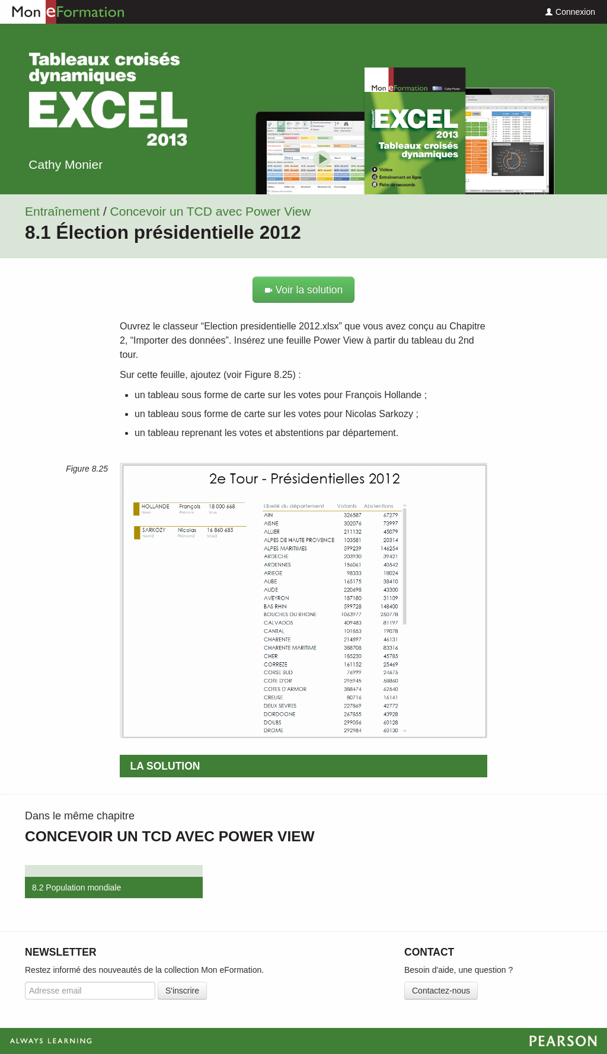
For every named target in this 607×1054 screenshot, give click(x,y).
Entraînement (62, 211)
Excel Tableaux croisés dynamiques (108, 99)
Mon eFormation (62, 12)
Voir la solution (303, 290)
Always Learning (303, 1041)
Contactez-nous (441, 990)
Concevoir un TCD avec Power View (210, 211)
